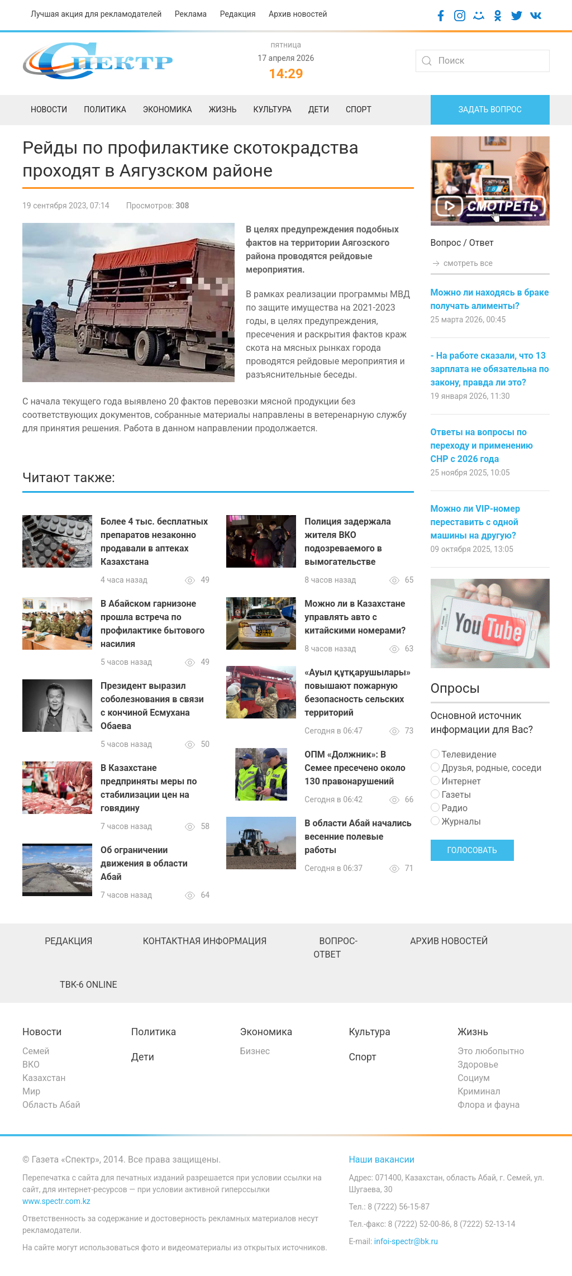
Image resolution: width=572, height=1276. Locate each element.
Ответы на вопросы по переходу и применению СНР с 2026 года (482, 445)
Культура (369, 1031)
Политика (153, 1031)
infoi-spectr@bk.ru (406, 1241)
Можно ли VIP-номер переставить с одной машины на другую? (475, 522)
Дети (142, 1057)
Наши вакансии (381, 1159)
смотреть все (462, 263)
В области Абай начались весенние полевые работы (357, 836)
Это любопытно (490, 1051)
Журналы (456, 821)
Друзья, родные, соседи (486, 768)
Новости (42, 1031)
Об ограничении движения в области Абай (144, 863)
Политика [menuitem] (105, 109)
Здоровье (477, 1064)
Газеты (451, 794)
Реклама (191, 13)
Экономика (266, 1031)
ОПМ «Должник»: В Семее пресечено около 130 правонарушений (354, 768)
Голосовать (472, 850)
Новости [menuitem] (49, 109)
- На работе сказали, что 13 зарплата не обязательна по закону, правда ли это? (490, 369)
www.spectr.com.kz (56, 1201)
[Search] (483, 61)
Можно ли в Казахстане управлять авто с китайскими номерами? (355, 617)
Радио (449, 808)
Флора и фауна (488, 1104)
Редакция (238, 13)
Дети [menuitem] (318, 109)
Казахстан (43, 1078)
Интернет (456, 781)
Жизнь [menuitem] (223, 109)
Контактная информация (205, 941)
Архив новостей (298, 13)
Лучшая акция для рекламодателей (96, 13)
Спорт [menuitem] (358, 109)
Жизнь (472, 1031)
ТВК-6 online (88, 984)
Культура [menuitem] (272, 109)
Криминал (478, 1091)
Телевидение (464, 754)
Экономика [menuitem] (167, 109)
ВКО (31, 1064)
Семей (35, 1051)
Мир (31, 1091)
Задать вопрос (490, 109)
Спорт (362, 1057)
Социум (473, 1078)
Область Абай (51, 1104)
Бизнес (255, 1051)
